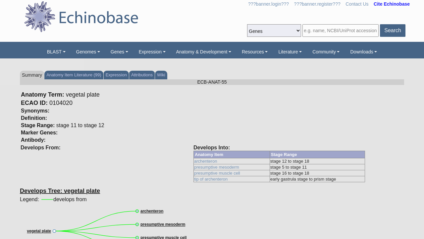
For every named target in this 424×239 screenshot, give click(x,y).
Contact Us (356, 4)
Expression (150, 51)
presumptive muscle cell (217, 173)
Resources (253, 51)
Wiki (161, 74)
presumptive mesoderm (216, 167)
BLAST (54, 51)
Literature (288, 51)
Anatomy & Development (202, 51)
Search (392, 30)
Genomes (86, 51)
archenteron (205, 161)
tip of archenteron (211, 179)
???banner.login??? (268, 4)
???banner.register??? (317, 4)
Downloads (361, 51)
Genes (117, 51)
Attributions (142, 74)
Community (324, 51)
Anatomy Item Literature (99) (73, 74)
